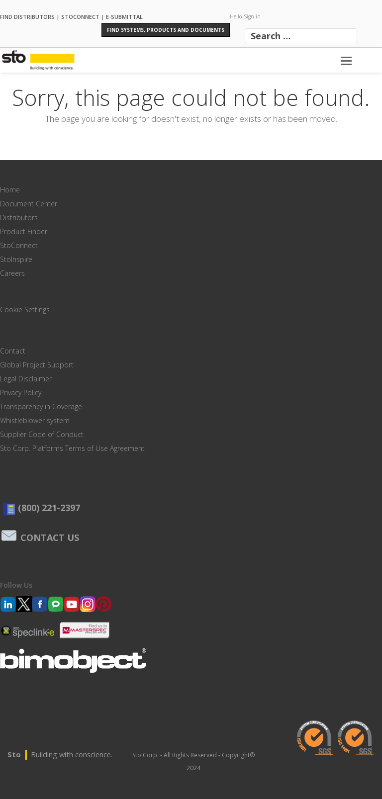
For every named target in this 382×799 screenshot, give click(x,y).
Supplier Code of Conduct (42, 434)
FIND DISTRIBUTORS (27, 16)
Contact (12, 350)
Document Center (28, 203)
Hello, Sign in (245, 16)
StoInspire (16, 259)
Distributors (19, 217)
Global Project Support (37, 364)
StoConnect (19, 245)
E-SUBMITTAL (124, 16)
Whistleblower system (35, 420)
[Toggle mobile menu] (346, 60)
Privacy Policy (20, 392)
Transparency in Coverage (41, 406)
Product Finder (23, 231)
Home (10, 189)
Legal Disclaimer (26, 378)
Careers (12, 273)
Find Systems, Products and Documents (165, 29)
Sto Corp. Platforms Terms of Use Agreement (72, 448)
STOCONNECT (80, 16)
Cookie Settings (25, 309)
